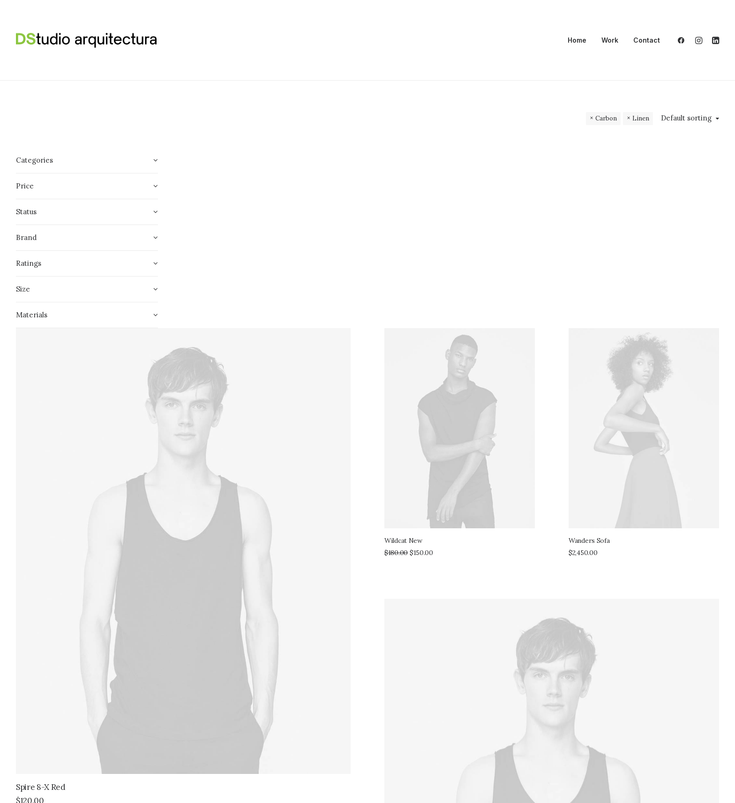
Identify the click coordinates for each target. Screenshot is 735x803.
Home (577, 40)
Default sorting (686, 118)
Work (609, 40)
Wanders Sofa (633, 312)
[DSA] (86, 40)
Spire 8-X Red (216, 497)
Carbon (606, 118)
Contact (646, 40)
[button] (683, 40)
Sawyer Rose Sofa (504, 727)
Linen (640, 118)
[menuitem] (577, 40)
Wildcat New (491, 310)
